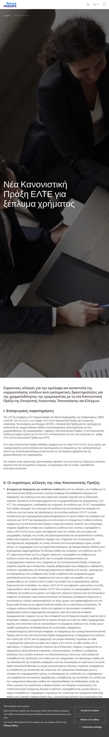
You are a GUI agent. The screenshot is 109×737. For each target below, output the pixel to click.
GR (94, 4)
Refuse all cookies (90, 719)
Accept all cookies (90, 710)
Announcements (22, 13)
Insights (6, 15)
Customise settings (90, 726)
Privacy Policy (11, 725)
